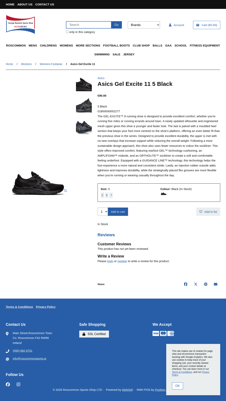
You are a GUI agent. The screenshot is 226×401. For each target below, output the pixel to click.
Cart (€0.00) (206, 25)
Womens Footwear (51, 64)
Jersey (129, 54)
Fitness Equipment (205, 45)
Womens (66, 45)
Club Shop (141, 45)
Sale (116, 54)
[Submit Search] (116, 25)
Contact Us (44, 4)
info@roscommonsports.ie (29, 358)
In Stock (103, 224)
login (110, 261)
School (181, 45)
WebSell (127, 389)
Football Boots (116, 45)
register (122, 261)
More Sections (88, 45)
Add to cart (118, 211)
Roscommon (16, 45)
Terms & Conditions (19, 306)
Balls (157, 45)
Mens (33, 45)
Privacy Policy (46, 306)
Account (176, 25)
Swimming (102, 54)
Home (10, 4)
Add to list (208, 211)
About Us (24, 4)
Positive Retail (164, 389)
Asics (101, 78)
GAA (168, 45)
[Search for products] (88, 25)
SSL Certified (94, 334)
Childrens (48, 45)
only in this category (80, 32)
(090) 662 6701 (22, 350)
